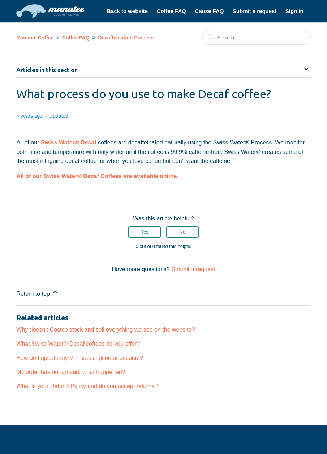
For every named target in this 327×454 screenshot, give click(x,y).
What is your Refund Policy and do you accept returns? (87, 386)
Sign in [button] (294, 11)
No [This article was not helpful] (182, 232)
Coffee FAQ (171, 11)
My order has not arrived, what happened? (70, 372)
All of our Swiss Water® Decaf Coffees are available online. (97, 176)
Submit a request (254, 11)
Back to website (127, 11)
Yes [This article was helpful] (145, 232)
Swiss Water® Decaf (68, 142)
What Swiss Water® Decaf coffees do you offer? (78, 343)
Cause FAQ (209, 11)
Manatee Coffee (34, 38)
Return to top (37, 292)
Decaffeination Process (126, 38)
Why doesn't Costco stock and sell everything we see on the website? (105, 329)
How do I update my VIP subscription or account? (79, 357)
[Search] (256, 37)
